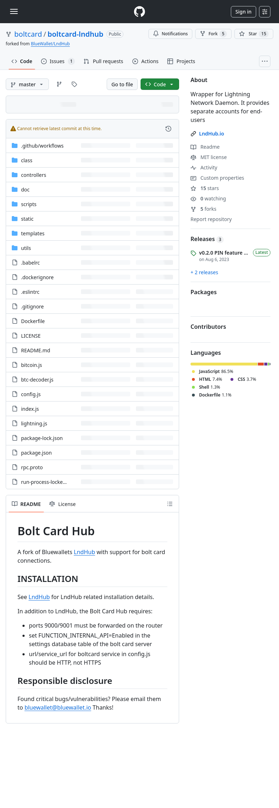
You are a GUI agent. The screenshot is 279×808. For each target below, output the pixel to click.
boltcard (28, 34)
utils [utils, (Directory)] (26, 248)
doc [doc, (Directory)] (25, 189)
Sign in (243, 11)
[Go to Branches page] (59, 84)
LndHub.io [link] (211, 133)
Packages (204, 292)
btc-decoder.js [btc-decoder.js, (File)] (37, 379)
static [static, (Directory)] (27, 218)
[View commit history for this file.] (168, 129)
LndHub (84, 552)
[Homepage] (139, 11)
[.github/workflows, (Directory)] (42, 145)
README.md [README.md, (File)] (35, 350)
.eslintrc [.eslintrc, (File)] (30, 291)
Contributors (208, 327)
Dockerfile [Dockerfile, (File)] (33, 321)
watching (208, 198)
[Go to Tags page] (74, 84)
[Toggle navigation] (14, 11)
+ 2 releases (204, 272)
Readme (205, 146)
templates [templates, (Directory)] (33, 233)
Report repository (211, 219)
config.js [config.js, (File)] (31, 394)
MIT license (209, 157)
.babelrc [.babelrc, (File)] (30, 262)
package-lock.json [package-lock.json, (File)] (42, 438)
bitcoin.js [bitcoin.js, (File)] (31, 365)
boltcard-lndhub (75, 34)
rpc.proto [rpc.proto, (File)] (32, 467)
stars (205, 188)
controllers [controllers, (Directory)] (33, 175)
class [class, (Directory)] (26, 160)
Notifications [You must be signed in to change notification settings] (170, 34)
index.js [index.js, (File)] (30, 408)
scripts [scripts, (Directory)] (28, 204)
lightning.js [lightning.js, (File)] (34, 423)
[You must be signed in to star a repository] (253, 34)
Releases (207, 239)
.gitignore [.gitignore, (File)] (32, 306)
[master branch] (27, 84)
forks (204, 208)
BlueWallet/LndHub (50, 44)
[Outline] (170, 504)
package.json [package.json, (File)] (36, 452)
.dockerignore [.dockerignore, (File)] (37, 277)
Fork (213, 33)
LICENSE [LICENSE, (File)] (31, 335)
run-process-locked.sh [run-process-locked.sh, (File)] (47, 482)
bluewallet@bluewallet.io (58, 707)
